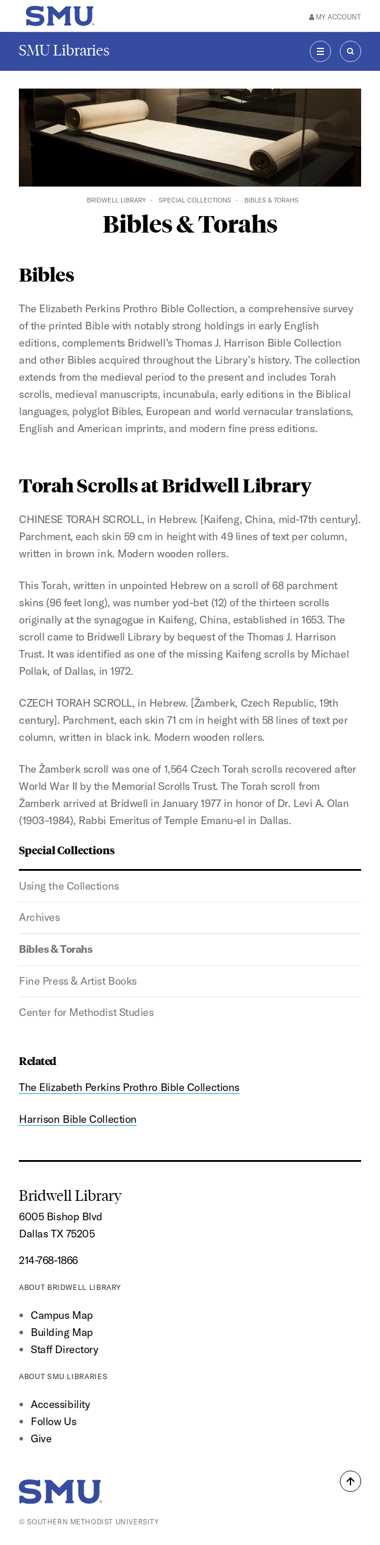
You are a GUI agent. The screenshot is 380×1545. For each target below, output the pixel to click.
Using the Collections (69, 886)
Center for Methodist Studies (86, 1012)
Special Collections (195, 200)
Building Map (62, 1332)
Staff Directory (64, 1349)
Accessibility (60, 1404)
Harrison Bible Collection (78, 1119)
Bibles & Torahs (55, 949)
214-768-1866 (48, 1260)
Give (41, 1438)
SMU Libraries (64, 50)
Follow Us (53, 1421)
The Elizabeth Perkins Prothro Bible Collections (129, 1087)
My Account (335, 16)
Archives (39, 917)
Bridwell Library (116, 200)
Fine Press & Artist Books (78, 981)
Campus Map (62, 1315)
